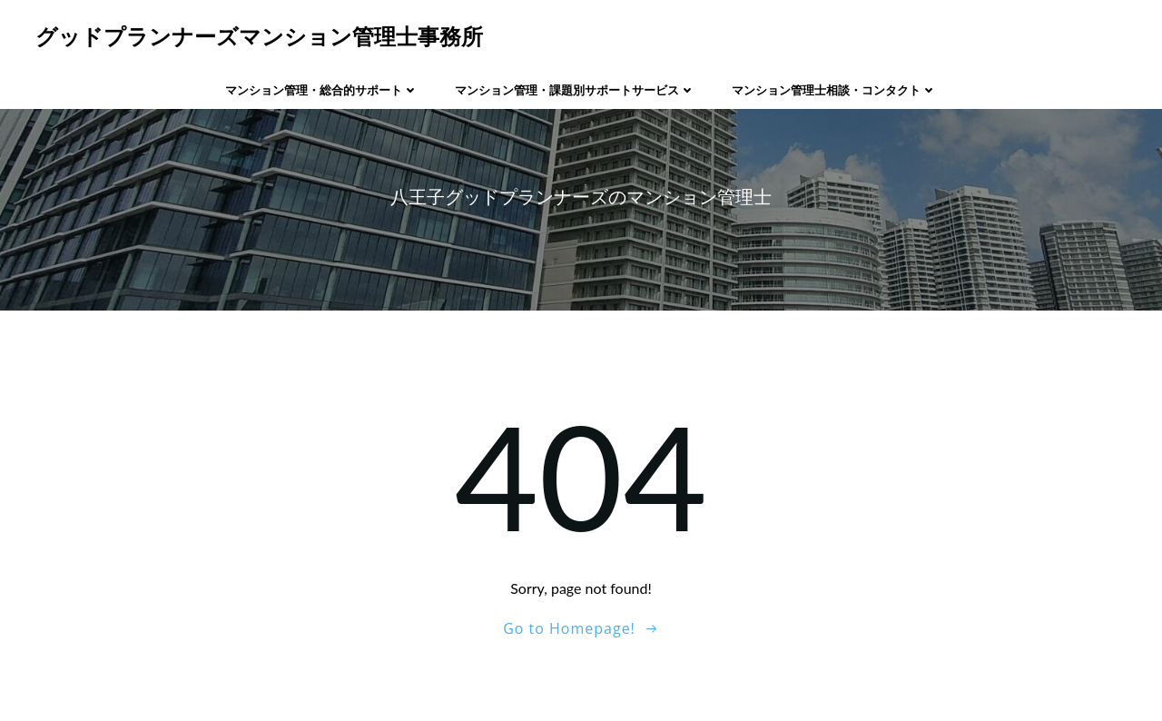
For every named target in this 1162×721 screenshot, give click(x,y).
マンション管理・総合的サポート (322, 90)
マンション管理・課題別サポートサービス (575, 90)
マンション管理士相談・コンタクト (834, 90)
